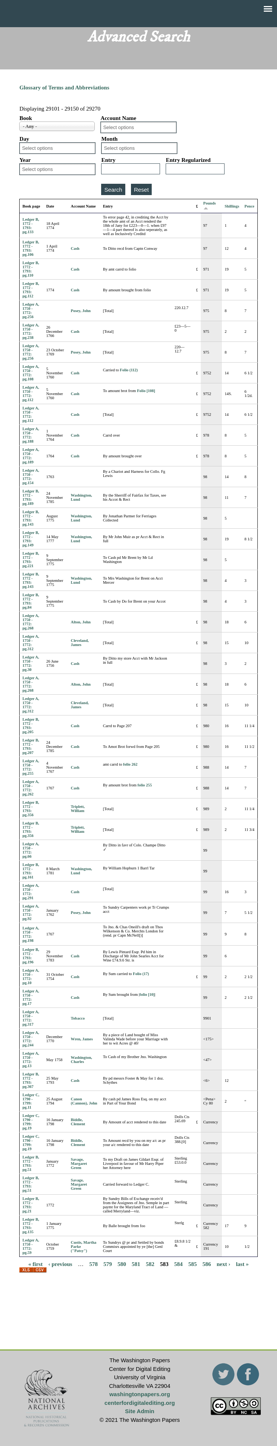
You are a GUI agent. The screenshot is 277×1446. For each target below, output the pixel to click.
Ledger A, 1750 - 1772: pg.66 (30, 850)
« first (35, 1264)
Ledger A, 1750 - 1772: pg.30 (30, 663)
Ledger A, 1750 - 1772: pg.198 (30, 934)
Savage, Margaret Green (79, 1163)
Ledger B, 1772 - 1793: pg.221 (30, 559)
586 (206, 1264)
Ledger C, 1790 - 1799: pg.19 (30, 1122)
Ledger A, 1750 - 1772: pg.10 (30, 976)
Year (25, 160)
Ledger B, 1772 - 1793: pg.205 (30, 725)
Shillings (232, 206)
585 (192, 1264)
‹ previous (60, 1264)
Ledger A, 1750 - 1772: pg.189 (30, 456)
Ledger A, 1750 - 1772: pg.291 (30, 891)
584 (178, 1264)
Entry (108, 160)
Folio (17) (141, 974)
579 (107, 1264)
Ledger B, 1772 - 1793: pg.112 (30, 290)
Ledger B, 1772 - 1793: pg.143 (30, 518)
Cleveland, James (80, 642)
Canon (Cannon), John (84, 1101)
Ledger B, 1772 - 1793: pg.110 (30, 269)
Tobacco (78, 1018)
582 (150, 1264)
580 (121, 1264)
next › (223, 1264)
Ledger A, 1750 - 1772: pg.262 (30, 788)
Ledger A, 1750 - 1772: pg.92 (30, 912)
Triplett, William (78, 809)
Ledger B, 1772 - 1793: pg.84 (30, 601)
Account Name (118, 118)
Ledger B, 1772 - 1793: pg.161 (30, 871)
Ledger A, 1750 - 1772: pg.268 (30, 622)
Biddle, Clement (78, 1122)
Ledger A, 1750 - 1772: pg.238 (30, 331)
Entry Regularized (188, 160)
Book (25, 118)
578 (93, 1264)
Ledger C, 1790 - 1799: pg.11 (30, 1101)
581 (136, 1264)
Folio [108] (146, 391)
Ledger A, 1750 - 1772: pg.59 (30, 1246)
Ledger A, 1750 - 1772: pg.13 (30, 1059)
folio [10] (147, 994)
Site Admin (139, 1411)
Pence (249, 206)
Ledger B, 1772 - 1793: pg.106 (30, 248)
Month (109, 139)
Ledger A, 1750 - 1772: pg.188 (30, 435)
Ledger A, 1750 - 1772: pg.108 (30, 373)
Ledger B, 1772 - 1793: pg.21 (30, 1205)
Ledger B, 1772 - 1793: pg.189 (30, 497)
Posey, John (81, 311)
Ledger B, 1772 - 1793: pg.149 (30, 539)
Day (24, 139)
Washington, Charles (81, 1059)
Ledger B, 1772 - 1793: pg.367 (30, 1080)
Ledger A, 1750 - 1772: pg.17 (30, 997)
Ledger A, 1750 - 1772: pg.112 (30, 393)
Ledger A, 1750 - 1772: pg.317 (30, 1018)
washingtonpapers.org (139, 1394)
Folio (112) (129, 370)
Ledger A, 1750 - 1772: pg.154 (30, 476)
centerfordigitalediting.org (140, 1403)
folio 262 (130, 764)
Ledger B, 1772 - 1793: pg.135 (30, 1225)
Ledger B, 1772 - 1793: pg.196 (30, 956)
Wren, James (82, 1039)
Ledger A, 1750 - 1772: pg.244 (30, 1039)
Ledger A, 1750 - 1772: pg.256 (30, 310)
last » (242, 1264)
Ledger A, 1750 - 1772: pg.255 (30, 767)
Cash (75, 248)
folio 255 (144, 785)
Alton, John (81, 622)
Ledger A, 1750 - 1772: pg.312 (30, 642)
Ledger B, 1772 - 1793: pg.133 (30, 225)
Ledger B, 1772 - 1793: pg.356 (30, 808)
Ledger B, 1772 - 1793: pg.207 (30, 746)
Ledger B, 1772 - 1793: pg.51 (30, 1163)
